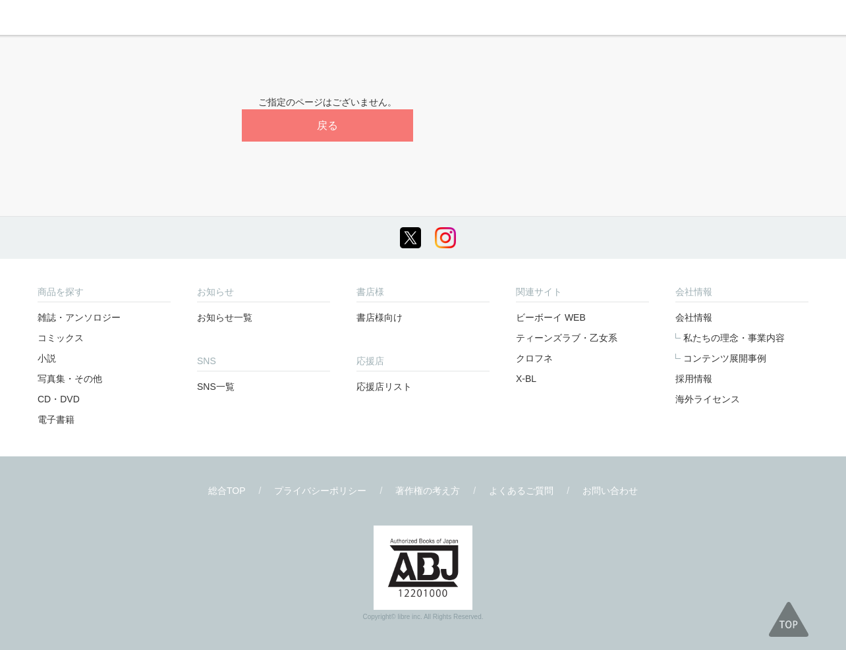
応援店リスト (384, 386)
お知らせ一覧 (224, 317)
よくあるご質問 (521, 490)
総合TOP (227, 490)
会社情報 (693, 317)
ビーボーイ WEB (551, 317)
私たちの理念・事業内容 (734, 338)
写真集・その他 (70, 378)
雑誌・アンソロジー (79, 317)
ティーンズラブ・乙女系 (566, 338)
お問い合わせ (610, 490)
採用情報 (693, 378)
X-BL (526, 378)
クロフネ (534, 358)
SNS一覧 (216, 386)
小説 (47, 358)
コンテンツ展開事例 (724, 358)
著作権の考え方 (427, 490)
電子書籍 (56, 419)
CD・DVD (59, 399)
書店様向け (379, 317)
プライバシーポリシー (320, 490)
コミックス (61, 338)
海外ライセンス (707, 399)
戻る (327, 125)
